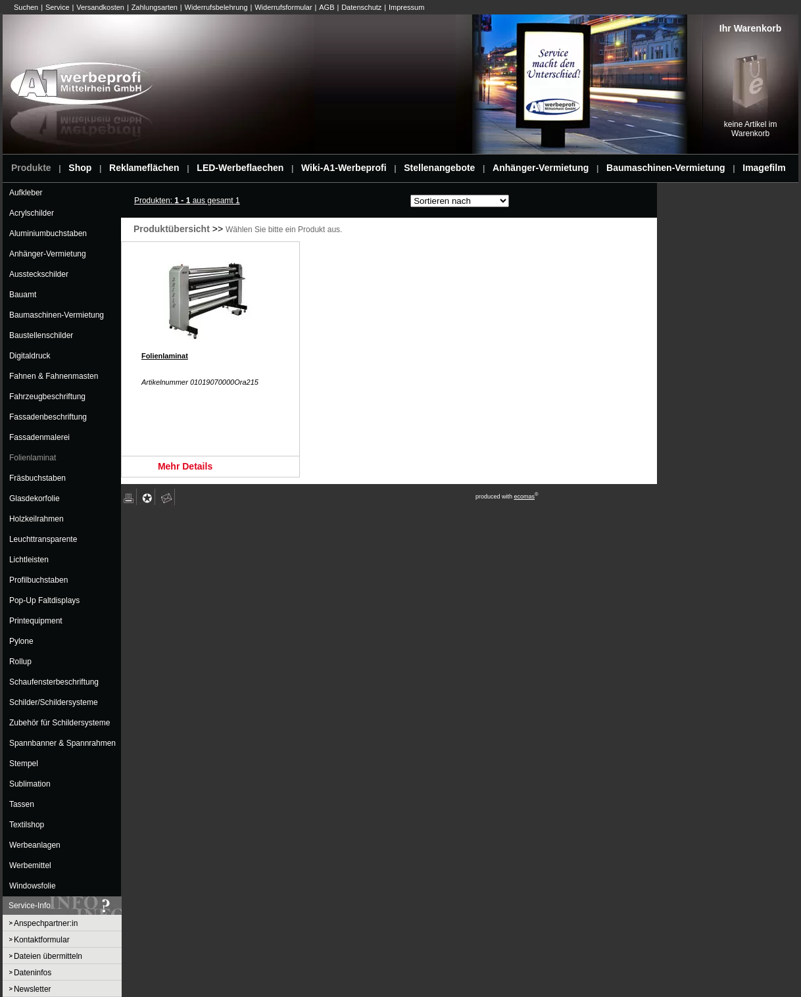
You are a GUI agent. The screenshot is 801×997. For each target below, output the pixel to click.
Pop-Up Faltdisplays (44, 600)
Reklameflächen (144, 167)
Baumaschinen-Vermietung (665, 167)
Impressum (406, 7)
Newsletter (32, 989)
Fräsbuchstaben (37, 478)
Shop (79, 167)
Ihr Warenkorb (750, 28)
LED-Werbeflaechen (240, 167)
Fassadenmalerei (39, 437)
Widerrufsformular (283, 7)
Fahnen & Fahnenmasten (53, 376)
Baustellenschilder (41, 335)
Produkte (31, 167)
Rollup (20, 661)
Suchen (26, 7)
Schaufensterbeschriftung (54, 682)
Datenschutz (361, 7)
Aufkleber (26, 192)
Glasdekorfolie (34, 498)
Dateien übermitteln (48, 956)
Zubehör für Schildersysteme (59, 722)
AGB (326, 7)
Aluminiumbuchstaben (48, 233)
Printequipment (35, 620)
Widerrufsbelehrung (216, 7)
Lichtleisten (29, 559)
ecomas (524, 496)
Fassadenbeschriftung (48, 417)
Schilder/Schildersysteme (53, 702)
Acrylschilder (31, 213)
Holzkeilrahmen (36, 518)
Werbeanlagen (35, 845)
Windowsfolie (32, 885)
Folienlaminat (32, 457)
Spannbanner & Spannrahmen (62, 743)
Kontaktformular (42, 939)
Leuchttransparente (43, 539)
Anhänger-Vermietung (541, 167)
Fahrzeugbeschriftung (47, 396)
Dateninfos (32, 972)
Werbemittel (30, 865)
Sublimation (30, 784)
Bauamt (22, 294)
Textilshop (26, 824)
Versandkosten (100, 7)
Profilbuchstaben (38, 580)
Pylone (21, 641)
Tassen (21, 804)
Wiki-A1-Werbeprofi (344, 167)
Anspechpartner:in (46, 923)
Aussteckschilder (38, 274)
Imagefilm (763, 167)
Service (57, 7)
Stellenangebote (439, 167)
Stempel (23, 763)
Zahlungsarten (155, 7)
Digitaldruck (30, 355)
